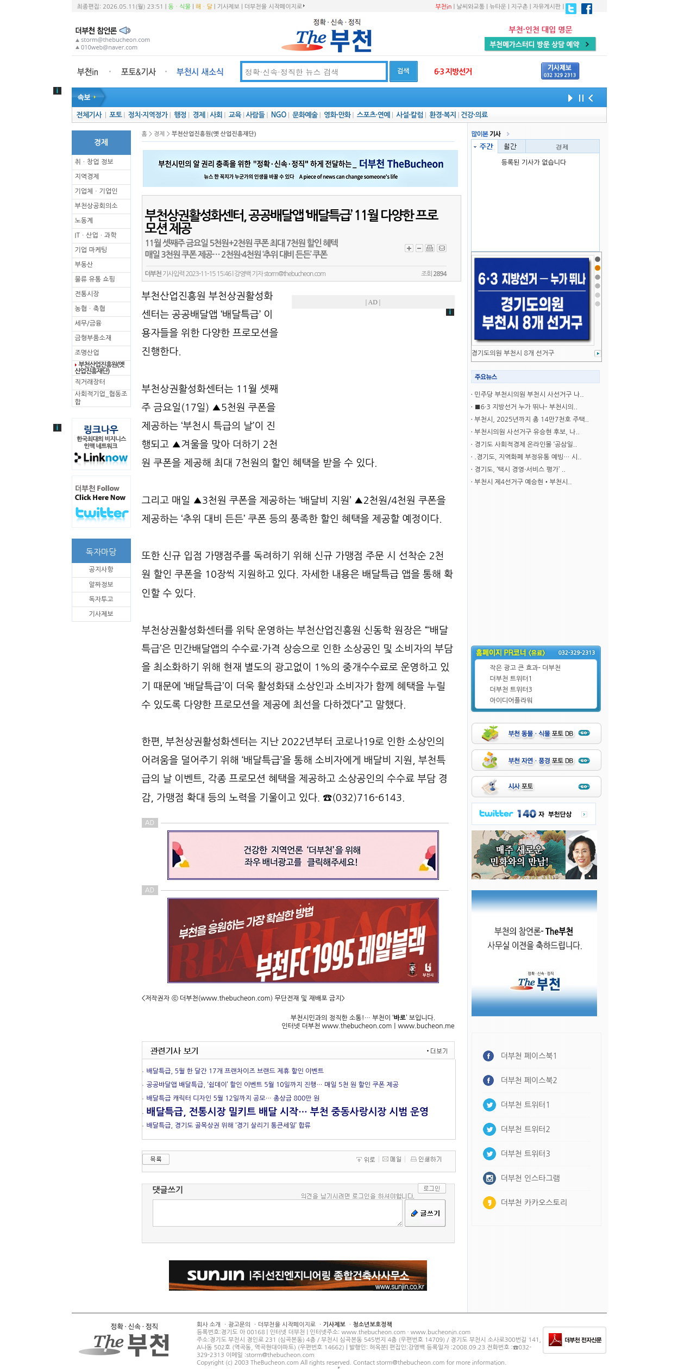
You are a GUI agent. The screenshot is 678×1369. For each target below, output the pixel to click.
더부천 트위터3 (511, 689)
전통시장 (87, 294)
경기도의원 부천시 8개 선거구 (513, 353)
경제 (199, 114)
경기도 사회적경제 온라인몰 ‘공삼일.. (525, 444)
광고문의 (239, 1325)
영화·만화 (337, 114)
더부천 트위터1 (511, 679)
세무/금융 (88, 323)
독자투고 (101, 599)
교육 (235, 114)
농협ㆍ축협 (90, 308)
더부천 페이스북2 (529, 1080)
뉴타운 (497, 7)
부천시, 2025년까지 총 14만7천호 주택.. (531, 419)
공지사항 (101, 569)
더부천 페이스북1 (529, 1056)
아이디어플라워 (511, 700)
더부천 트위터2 (525, 1129)
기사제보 (228, 7)
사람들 (255, 114)
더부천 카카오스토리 (534, 1203)
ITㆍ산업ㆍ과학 (96, 235)
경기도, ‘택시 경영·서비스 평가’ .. (520, 469)
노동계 (84, 220)
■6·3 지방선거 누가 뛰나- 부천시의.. (525, 407)
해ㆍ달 (204, 7)
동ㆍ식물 (179, 7)
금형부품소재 (93, 338)
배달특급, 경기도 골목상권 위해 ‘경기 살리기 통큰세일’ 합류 (229, 1125)
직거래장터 (90, 382)
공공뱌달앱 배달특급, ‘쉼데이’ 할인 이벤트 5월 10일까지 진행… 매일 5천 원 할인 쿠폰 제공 (273, 1085)
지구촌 (519, 7)
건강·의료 (474, 114)
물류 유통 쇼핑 (95, 279)
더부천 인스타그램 (530, 1178)
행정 (180, 114)
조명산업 (87, 352)
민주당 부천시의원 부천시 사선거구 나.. (528, 394)
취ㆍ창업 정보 (94, 162)
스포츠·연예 (373, 114)
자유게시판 (547, 7)
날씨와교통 (470, 7)
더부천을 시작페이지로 (274, 6)
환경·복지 (442, 114)
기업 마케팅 (91, 250)
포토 (115, 114)
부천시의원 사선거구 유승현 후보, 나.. (527, 432)
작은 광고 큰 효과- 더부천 (525, 668)
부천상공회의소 (96, 206)
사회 (216, 114)
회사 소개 (209, 1325)
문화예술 (304, 114)
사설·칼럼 (409, 114)
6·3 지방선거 (453, 72)
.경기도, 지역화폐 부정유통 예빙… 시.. (527, 457)
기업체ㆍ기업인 (96, 191)
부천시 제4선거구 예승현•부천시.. (523, 482)
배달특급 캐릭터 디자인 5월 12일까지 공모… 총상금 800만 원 (233, 1098)
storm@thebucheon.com (294, 274)
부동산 (84, 264)
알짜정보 (101, 585)
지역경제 (87, 176)
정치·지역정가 (148, 114)
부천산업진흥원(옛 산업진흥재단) (99, 367)
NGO (278, 114)
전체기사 (88, 114)
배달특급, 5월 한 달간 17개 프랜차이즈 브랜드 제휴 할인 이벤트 (235, 1071)
